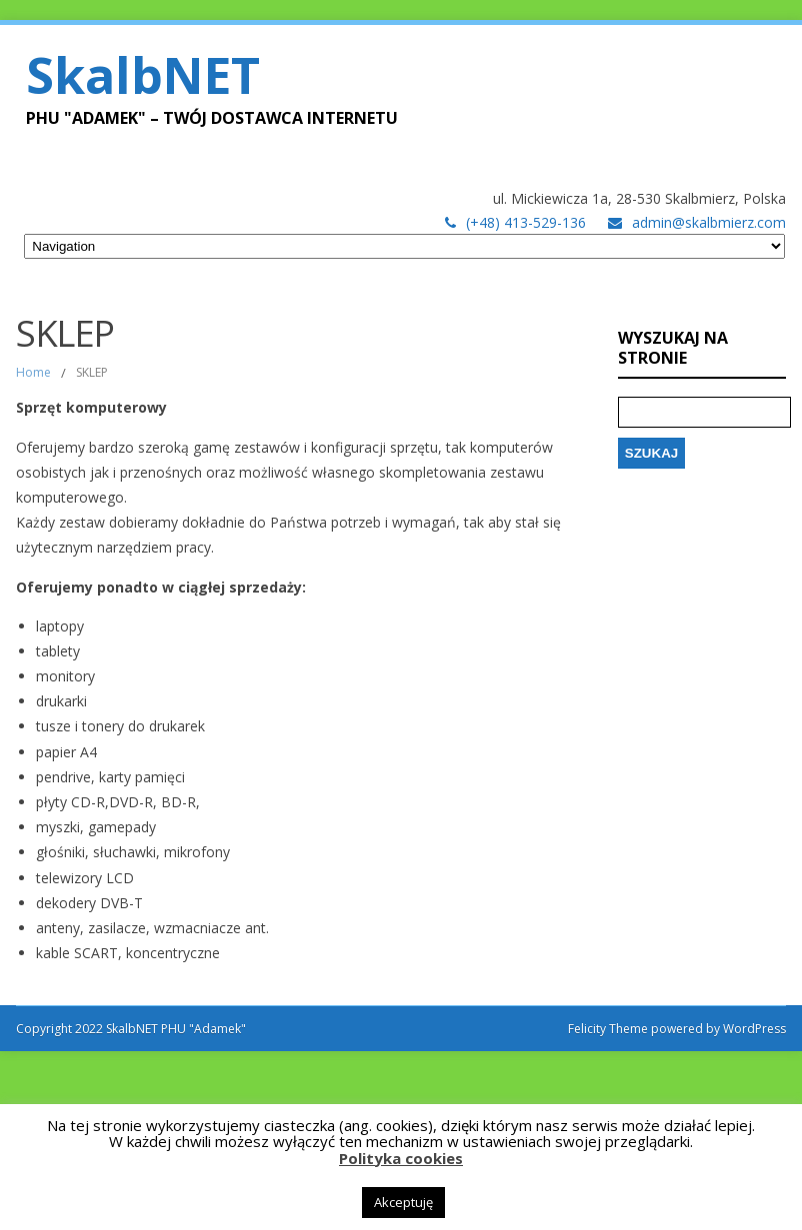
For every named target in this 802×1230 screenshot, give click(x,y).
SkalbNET (143, 75)
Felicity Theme (608, 1028)
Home (33, 372)
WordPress (753, 1028)
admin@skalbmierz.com (709, 222)
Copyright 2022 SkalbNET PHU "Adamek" (131, 1028)
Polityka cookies (401, 1158)
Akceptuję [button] (403, 1202)
